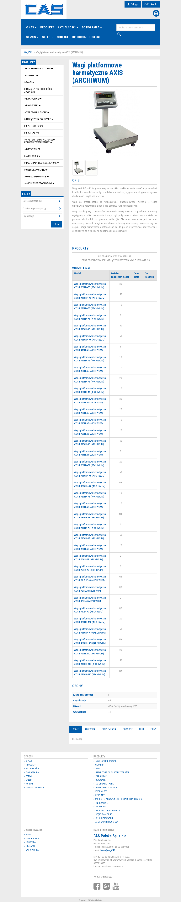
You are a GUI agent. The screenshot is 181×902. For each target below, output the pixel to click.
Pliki (141, 729)
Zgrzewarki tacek (35, 112)
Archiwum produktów (38, 183)
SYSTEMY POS (32, 125)
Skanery (30, 75)
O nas (31, 27)
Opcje (75, 729)
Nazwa (77, 268)
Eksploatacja (109, 729)
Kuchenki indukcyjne (37, 68)
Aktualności (68, 27)
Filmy (154, 729)
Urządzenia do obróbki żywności (38, 90)
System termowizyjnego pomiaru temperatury (39, 141)
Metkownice (32, 149)
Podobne (128, 729)
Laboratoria (32, 850)
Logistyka (31, 842)
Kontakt (62, 37)
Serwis (32, 37)
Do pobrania (92, 27)
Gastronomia (33, 838)
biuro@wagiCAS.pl (109, 850)
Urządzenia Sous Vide (37, 119)
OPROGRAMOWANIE (35, 176)
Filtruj (56, 224)
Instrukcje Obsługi (86, 37)
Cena (87, 268)
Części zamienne (34, 169)
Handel (30, 834)
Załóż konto (150, 4)
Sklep (47, 37)
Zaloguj (133, 4)
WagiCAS (28, 52)
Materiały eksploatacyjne (40, 162)
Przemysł (30, 846)
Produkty (47, 27)
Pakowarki (31, 105)
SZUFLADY (30, 132)
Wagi (28, 82)
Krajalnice (32, 98)
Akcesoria (31, 156)
